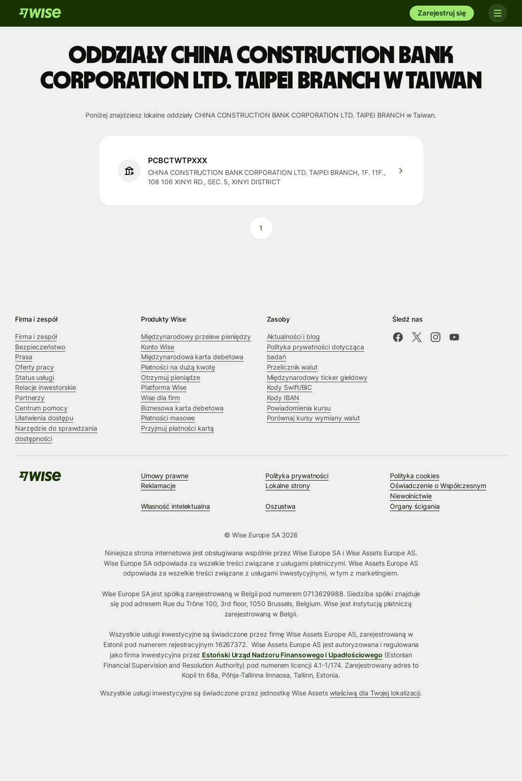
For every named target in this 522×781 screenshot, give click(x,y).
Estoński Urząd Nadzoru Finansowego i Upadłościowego (292, 655)
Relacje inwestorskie (45, 387)
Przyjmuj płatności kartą (177, 428)
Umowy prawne (164, 476)
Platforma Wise (164, 387)
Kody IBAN (283, 398)
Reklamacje (158, 485)
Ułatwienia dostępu (44, 418)
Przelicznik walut (292, 367)
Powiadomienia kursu (299, 408)
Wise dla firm (160, 398)
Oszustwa (280, 506)
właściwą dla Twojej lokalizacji (375, 693)
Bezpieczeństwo (40, 347)
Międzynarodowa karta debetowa (192, 357)
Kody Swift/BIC (289, 387)
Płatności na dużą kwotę (178, 367)
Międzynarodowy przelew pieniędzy (196, 336)
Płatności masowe (168, 418)
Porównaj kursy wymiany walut (313, 418)
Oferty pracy (34, 367)
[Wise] (40, 13)
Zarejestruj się (442, 12)
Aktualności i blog (293, 336)
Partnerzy (30, 398)
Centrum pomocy (41, 408)
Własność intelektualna (175, 506)
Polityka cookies (414, 476)
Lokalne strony (287, 485)
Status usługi (34, 377)
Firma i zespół (36, 336)
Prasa (23, 357)
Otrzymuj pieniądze (171, 377)
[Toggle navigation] (497, 13)
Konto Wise (157, 347)
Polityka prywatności (296, 476)
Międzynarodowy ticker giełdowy (317, 377)
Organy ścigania (415, 506)
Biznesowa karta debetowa (182, 408)
